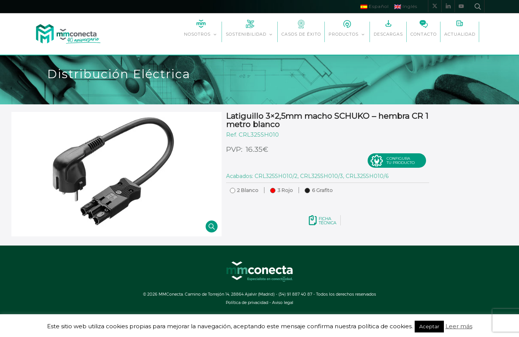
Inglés (405, 6)
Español (374, 6)
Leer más (458, 326)
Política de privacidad (247, 302)
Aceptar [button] (429, 326)
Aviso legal (282, 302)
